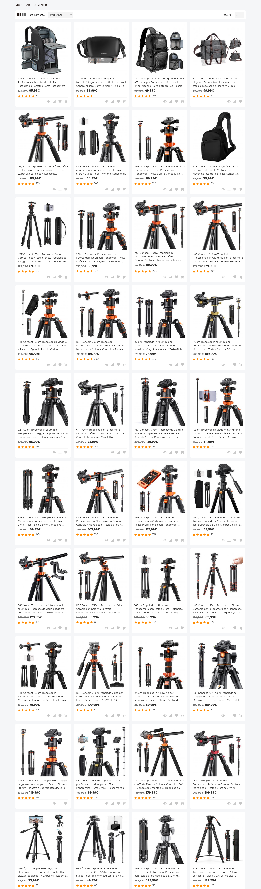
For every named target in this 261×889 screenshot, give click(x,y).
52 (237, 15)
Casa (18, 5)
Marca (26, 5)
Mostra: (227, 15)
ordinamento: (37, 15)
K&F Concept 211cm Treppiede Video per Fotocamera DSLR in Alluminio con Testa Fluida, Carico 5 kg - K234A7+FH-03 (100, 696)
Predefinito (56, 15)
